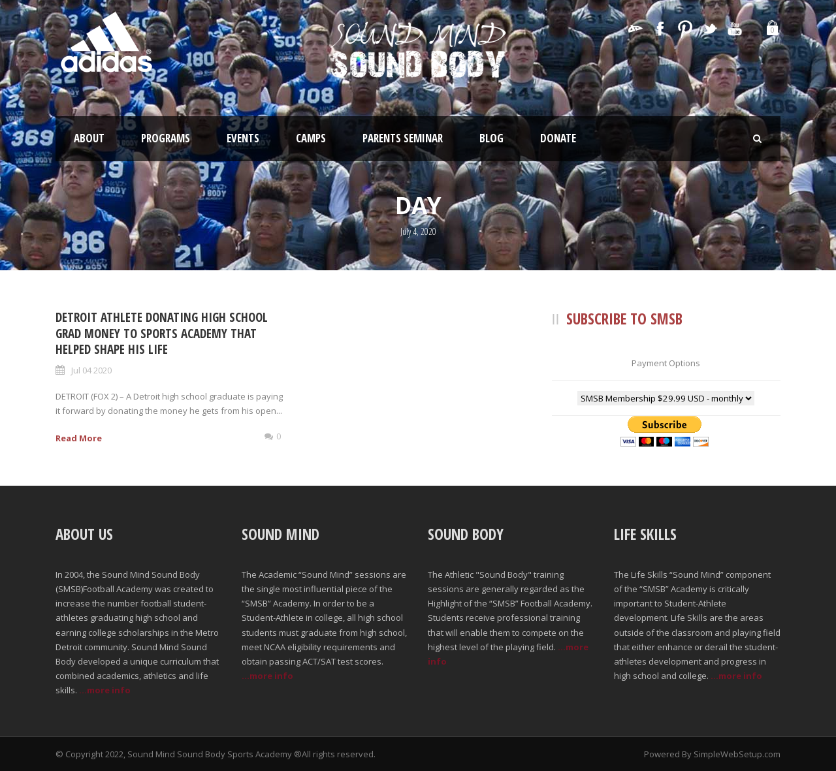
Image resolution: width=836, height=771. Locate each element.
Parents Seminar (402, 138)
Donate (558, 138)
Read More (79, 438)
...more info (105, 690)
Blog (491, 138)
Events (243, 138)
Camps (311, 138)
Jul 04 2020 (91, 370)
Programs (165, 138)
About (89, 138)
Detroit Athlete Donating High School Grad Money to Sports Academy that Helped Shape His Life (162, 333)
